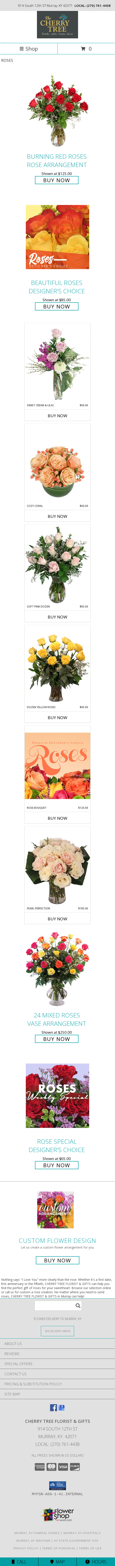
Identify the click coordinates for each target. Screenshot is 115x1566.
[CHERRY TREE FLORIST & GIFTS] (57, 37)
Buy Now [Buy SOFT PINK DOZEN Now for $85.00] (57, 617)
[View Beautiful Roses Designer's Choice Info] (57, 237)
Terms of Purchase (58, 1548)
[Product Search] (58, 1306)
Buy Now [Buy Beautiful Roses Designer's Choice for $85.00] (56, 306)
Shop (28, 48)
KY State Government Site (76, 1541)
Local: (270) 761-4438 (57, 1444)
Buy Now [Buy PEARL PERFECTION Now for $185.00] (57, 919)
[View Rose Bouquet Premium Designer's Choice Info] (57, 765)
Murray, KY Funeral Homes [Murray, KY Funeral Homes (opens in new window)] (37, 1533)
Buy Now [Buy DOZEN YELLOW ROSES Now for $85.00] (57, 717)
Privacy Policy (25, 1548)
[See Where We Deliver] (57, 1331)
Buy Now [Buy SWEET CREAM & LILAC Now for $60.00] (57, 416)
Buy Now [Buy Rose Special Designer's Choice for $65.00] (56, 1165)
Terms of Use (90, 1548)
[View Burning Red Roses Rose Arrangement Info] (57, 111)
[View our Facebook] (53, 1409)
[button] (57, 1485)
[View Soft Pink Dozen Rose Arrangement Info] (57, 564)
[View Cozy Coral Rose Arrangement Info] (57, 464)
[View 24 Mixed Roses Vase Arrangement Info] (57, 969)
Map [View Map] (57, 1562)
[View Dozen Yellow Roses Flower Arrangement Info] (57, 665)
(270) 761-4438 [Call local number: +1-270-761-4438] (99, 5)
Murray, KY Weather (33, 1541)
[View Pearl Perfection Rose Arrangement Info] (57, 866)
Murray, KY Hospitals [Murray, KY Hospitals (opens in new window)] (82, 1533)
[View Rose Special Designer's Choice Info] (57, 1096)
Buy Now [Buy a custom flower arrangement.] (57, 1260)
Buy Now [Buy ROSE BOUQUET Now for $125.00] (57, 818)
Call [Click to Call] (19, 1562)
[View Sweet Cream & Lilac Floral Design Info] (57, 363)
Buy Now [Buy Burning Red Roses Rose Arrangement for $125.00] (56, 180)
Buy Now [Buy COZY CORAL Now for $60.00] (57, 516)
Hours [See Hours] (95, 1562)
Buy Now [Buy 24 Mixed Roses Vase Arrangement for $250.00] (56, 1038)
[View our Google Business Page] (61, 1409)
